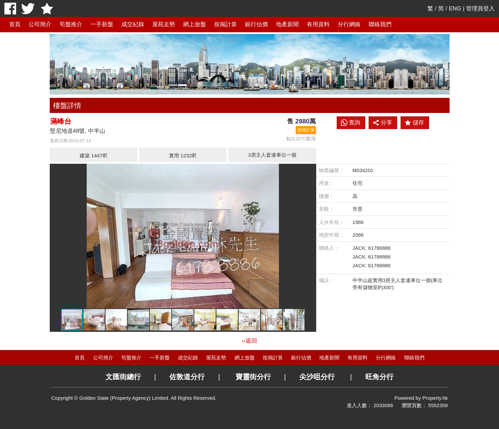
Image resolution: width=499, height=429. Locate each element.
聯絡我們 (380, 24)
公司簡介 (40, 24)
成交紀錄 (132, 24)
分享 (382, 122)
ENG (455, 8)
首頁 (14, 24)
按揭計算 (225, 24)
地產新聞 (287, 24)
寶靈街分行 (253, 377)
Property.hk (435, 398)
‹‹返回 (249, 341)
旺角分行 (379, 377)
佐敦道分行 (187, 377)
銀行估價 (256, 24)
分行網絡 (349, 24)
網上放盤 (194, 24)
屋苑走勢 (163, 24)
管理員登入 (480, 8)
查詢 (354, 122)
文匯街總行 (123, 377)
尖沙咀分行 (317, 377)
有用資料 (318, 24)
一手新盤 (101, 24)
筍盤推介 (70, 24)
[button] (310, 169)
